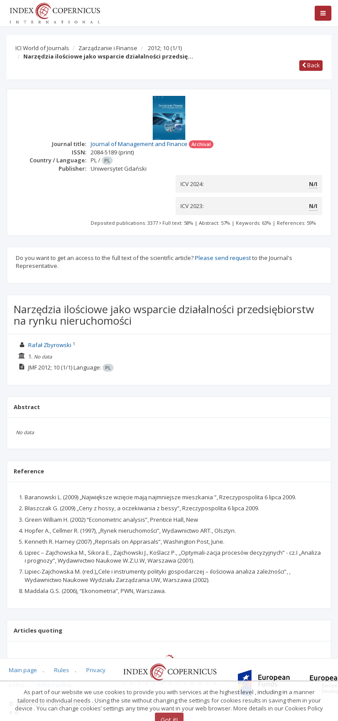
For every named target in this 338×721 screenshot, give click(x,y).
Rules (61, 670)
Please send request (223, 258)
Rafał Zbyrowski (49, 345)
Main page (23, 670)
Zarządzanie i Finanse (107, 48)
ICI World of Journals (42, 48)
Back (311, 65)
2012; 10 (165, 48)
